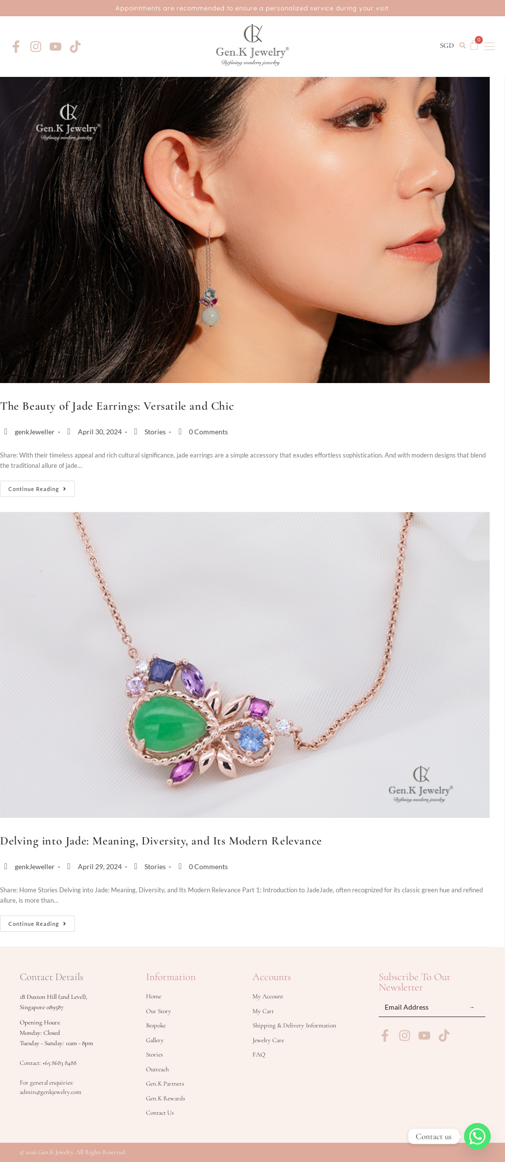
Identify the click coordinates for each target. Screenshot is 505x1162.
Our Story (158, 1011)
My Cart (263, 1011)
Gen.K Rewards (165, 1098)
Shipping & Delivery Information (294, 1025)
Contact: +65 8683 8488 (48, 1063)
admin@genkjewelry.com (50, 1092)
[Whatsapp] (477, 1136)
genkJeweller (35, 431)
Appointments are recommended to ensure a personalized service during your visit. (252, 8)
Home (153, 996)
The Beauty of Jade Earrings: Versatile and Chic (117, 406)
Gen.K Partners (165, 1084)
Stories (155, 431)
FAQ (258, 1054)
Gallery (155, 1040)
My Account (267, 996)
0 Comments (208, 431)
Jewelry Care (268, 1040)
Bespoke (156, 1025)
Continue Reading (41, 486)
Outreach (157, 1069)
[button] (462, 45)
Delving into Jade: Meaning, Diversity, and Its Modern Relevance (161, 841)
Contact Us (160, 1113)
